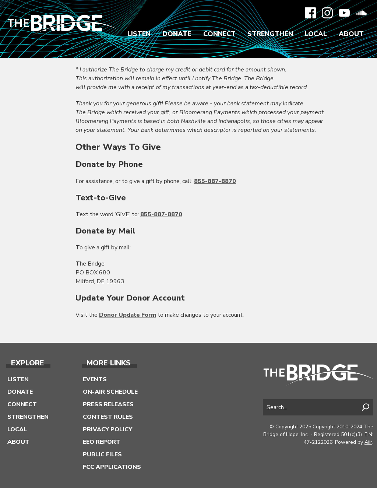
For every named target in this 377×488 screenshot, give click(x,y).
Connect (219, 33)
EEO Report (101, 442)
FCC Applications (112, 467)
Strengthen (270, 33)
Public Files (102, 454)
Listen (139, 33)
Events (95, 379)
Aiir (368, 442)
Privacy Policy (107, 429)
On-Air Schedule (110, 392)
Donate (176, 33)
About (351, 33)
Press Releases (108, 404)
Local (316, 33)
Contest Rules (108, 417)
